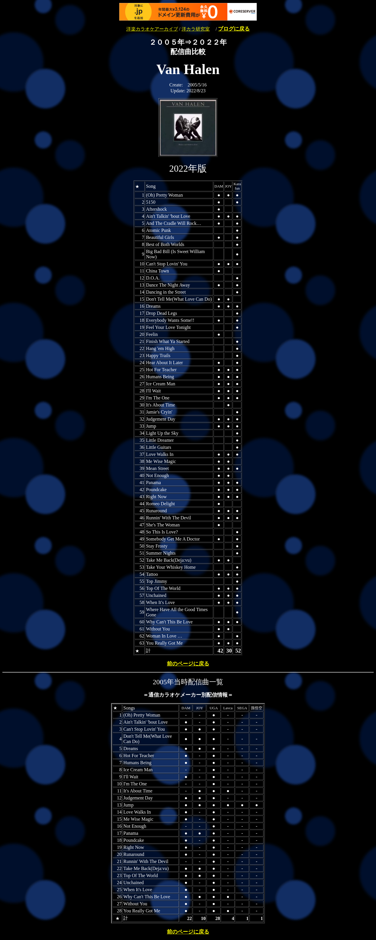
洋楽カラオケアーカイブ (152, 28)
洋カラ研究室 (196, 28)
